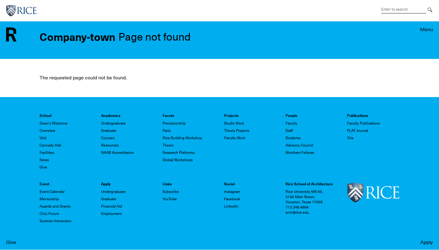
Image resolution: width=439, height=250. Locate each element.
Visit (43, 138)
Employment (111, 213)
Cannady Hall (50, 145)
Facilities (47, 152)
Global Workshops (178, 160)
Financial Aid (111, 206)
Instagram (232, 191)
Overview (47, 130)
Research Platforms (179, 152)
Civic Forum (49, 213)
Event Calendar (52, 191)
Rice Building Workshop (182, 138)
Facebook (232, 199)
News (44, 160)
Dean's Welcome (54, 123)
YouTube (170, 199)
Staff (289, 130)
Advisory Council (299, 145)
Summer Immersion (56, 221)
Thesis (168, 145)
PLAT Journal (357, 130)
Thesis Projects (236, 130)
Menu (426, 30)
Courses (108, 138)
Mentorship (49, 199)
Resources (110, 145)
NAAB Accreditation (117, 152)
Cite (350, 138)
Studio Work (234, 123)
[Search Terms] (403, 9)
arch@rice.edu (297, 212)
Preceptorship (174, 123)
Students (293, 138)
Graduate (108, 130)
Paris (166, 130)
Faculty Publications (363, 123)
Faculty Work (234, 138)
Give (11, 242)
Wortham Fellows (300, 152)
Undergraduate (113, 123)
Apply (426, 242)
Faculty (291, 123)
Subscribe (171, 191)
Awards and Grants (55, 206)
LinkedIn (231, 206)
